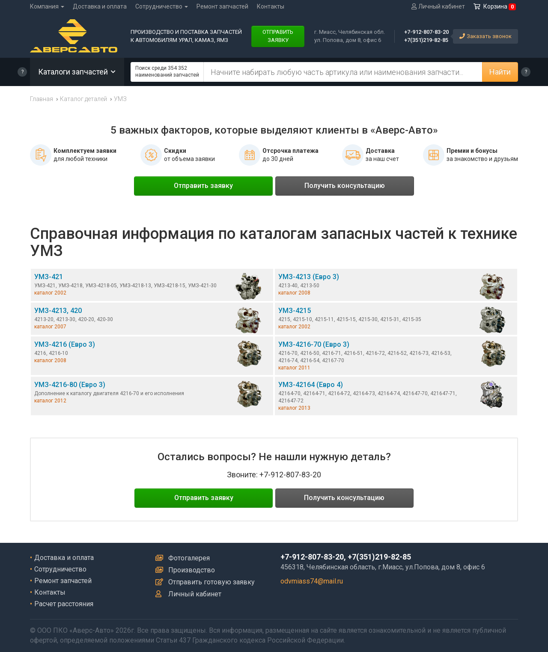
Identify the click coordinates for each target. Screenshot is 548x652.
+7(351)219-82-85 (426, 40)
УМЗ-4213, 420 (152, 320)
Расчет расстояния (63, 604)
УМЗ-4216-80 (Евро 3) (152, 394)
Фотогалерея (182, 558)
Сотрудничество (161, 6)
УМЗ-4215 (396, 320)
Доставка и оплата (100, 6)
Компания (47, 6)
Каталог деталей (83, 98)
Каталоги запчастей (77, 72)
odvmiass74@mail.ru (311, 581)
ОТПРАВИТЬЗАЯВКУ (277, 36)
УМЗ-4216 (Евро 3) (152, 354)
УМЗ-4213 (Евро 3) (396, 286)
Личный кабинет (188, 594)
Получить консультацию (344, 186)
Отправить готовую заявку (205, 582)
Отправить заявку (203, 186)
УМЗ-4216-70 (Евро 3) (396, 356)
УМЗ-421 (152, 286)
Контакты (270, 6)
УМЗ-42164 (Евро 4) (396, 396)
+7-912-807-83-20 (426, 32)
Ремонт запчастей (222, 6)
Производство (185, 570)
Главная (41, 98)
